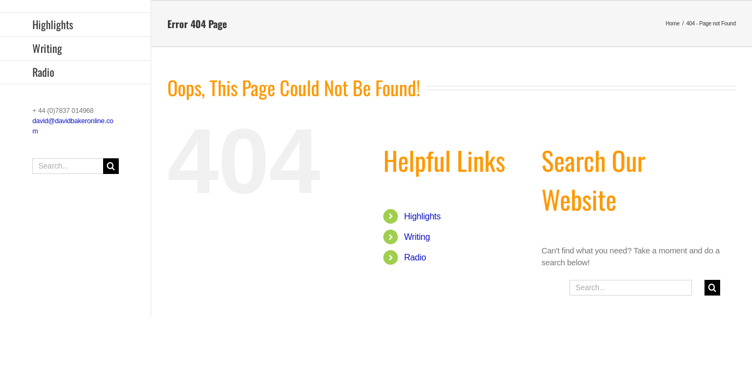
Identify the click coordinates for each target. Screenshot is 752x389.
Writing (417, 237)
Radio (415, 257)
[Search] (111, 166)
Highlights (422, 216)
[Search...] (75, 166)
